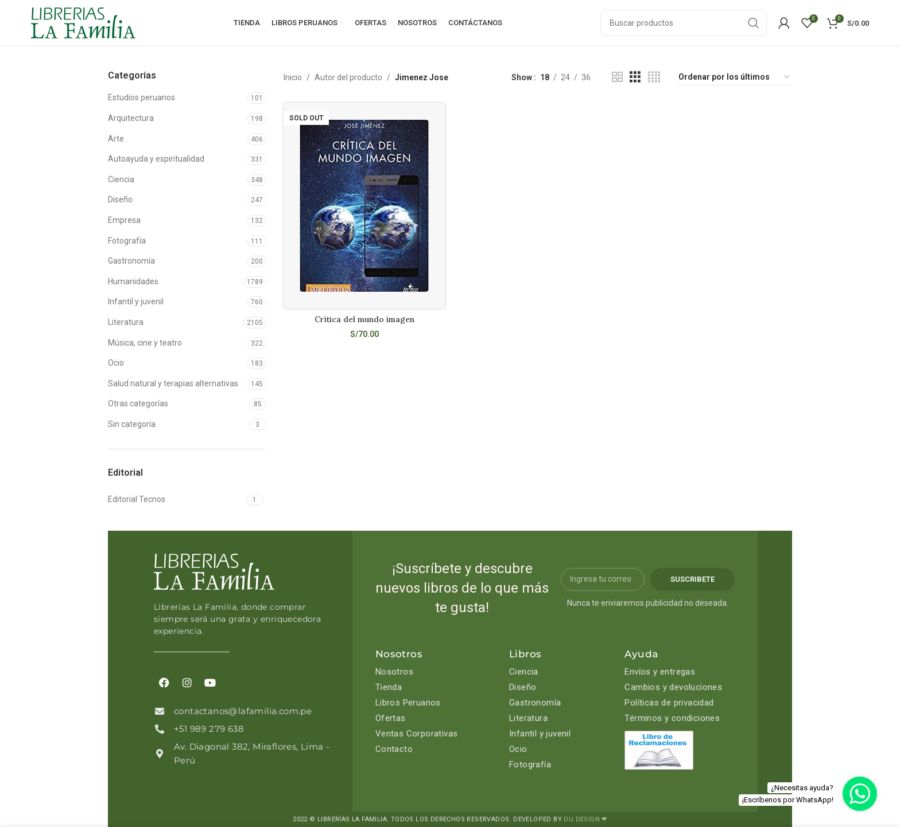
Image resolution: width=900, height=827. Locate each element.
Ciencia (121, 179)
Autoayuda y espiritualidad (156, 158)
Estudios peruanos (141, 97)
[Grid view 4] (654, 77)
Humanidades (133, 281)
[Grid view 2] (617, 77)
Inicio (293, 77)
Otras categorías (138, 403)
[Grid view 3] (635, 77)
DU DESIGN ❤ (585, 819)
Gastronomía (131, 260)
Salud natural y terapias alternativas (173, 383)
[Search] (683, 23)
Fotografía (127, 240)
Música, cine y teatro (145, 342)
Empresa (124, 220)
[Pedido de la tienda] (734, 77)
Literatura (125, 322)
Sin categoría (132, 424)
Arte (116, 138)
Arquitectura (131, 118)
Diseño (120, 199)
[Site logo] (83, 22)
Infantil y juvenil (136, 301)
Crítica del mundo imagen (364, 319)
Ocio (116, 362)
